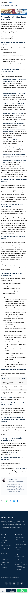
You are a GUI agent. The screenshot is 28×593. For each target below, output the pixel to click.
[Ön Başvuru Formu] (11, 590)
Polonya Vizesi (5, 559)
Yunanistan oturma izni (13, 452)
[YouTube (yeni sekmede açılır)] (10, 583)
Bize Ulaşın (4, 542)
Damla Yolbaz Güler (15, 479)
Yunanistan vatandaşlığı (20, 468)
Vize (12, 5)
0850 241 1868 (20, 556)
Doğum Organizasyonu (21, 544)
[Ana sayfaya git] (1, 5)
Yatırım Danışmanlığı (20, 542)
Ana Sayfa (3, 537)
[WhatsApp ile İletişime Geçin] (22, 590)
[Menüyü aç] (3, 590)
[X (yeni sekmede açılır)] (21, 583)
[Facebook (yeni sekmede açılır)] (18, 583)
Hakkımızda (4, 540)
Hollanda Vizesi (5, 562)
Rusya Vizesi (4, 565)
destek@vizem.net (21, 562)
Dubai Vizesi (4, 567)
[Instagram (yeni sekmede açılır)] (6, 583)
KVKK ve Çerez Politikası (7, 580)
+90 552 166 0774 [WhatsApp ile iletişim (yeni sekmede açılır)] (20, 559)
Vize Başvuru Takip (6, 545)
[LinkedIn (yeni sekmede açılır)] (14, 583)
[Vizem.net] (7, 516)
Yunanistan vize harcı (7, 397)
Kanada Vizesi (4, 556)
